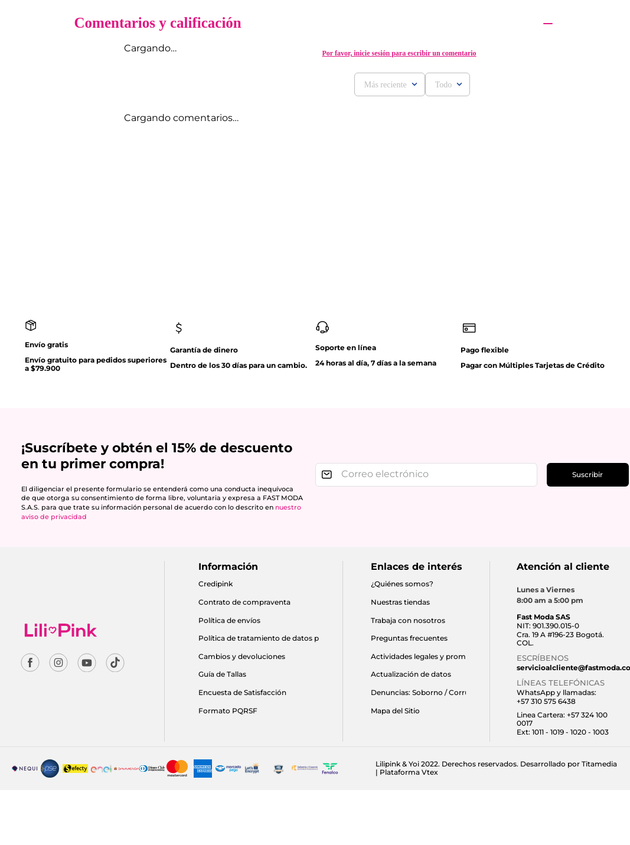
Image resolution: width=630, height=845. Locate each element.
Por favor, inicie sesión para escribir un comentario (399, 53)
